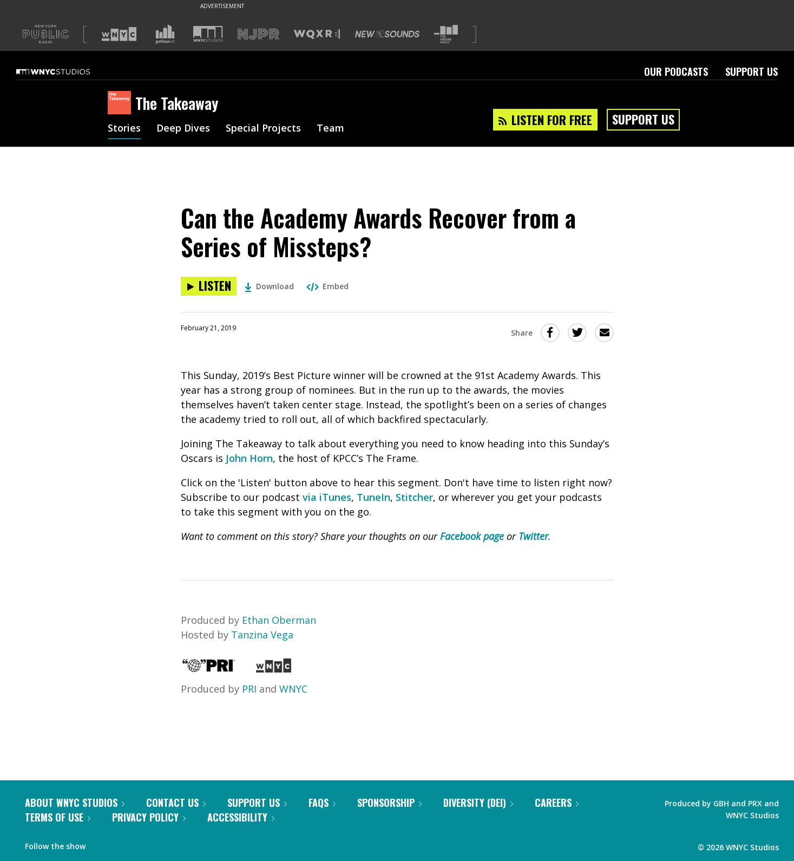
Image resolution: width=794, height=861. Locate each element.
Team (330, 129)
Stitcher (414, 497)
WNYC (293, 688)
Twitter (533, 536)
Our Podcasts (676, 71)
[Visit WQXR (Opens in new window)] (317, 34)
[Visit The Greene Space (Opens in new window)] (446, 34)
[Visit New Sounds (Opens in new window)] (387, 34)
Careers (557, 802)
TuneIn (373, 497)
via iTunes (327, 497)
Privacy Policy (149, 817)
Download (269, 286)
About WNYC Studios (74, 802)
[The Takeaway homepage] (121, 103)
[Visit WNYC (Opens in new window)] (119, 34)
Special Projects (263, 129)
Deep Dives (183, 129)
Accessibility (240, 817)
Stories (124, 129)
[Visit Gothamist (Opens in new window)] (165, 34)
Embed (327, 286)
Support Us (751, 71)
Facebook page (472, 536)
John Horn (249, 458)
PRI (249, 688)
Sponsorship (389, 802)
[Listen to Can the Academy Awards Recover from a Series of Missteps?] (209, 286)
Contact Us (176, 802)
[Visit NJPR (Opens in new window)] (258, 34)
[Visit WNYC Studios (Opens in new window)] (208, 34)
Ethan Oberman (279, 620)
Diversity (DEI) (478, 802)
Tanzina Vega (262, 634)
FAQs (322, 802)
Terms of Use (57, 817)
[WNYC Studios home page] (66, 71)
